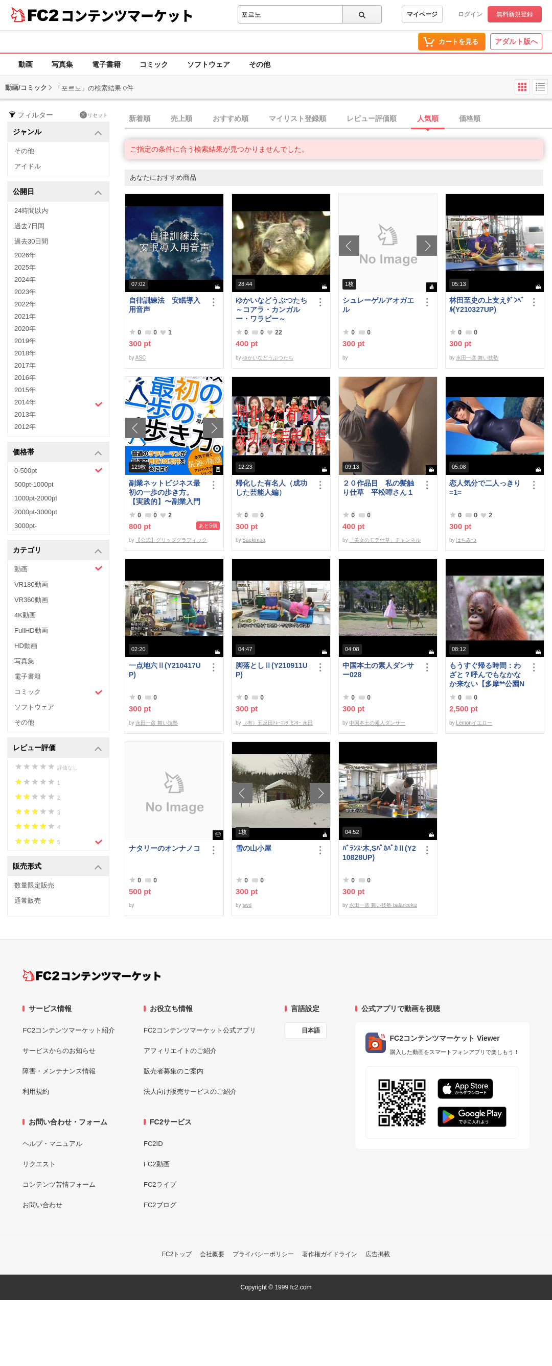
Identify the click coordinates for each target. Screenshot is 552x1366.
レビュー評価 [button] (57, 748)
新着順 (139, 118)
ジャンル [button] (57, 132)
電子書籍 (106, 64)
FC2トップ (177, 1254)
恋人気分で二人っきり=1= (485, 487)
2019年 (25, 341)
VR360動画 (31, 600)
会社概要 (212, 1254)
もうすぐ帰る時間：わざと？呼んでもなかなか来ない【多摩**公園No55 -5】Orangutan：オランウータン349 (486, 674)
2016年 (25, 377)
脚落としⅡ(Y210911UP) (272, 670)
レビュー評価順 (372, 118)
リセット (94, 114)
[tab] (338, 119)
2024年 (25, 279)
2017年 (25, 365)
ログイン (470, 14)
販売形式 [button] (57, 867)
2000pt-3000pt (35, 512)
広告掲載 (377, 1254)
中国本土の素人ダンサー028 (378, 670)
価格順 (469, 118)
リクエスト (39, 1164)
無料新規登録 (514, 14)
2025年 (25, 267)
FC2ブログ (160, 1205)
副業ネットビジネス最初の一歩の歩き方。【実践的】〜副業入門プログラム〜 (164, 492)
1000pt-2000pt (35, 498)
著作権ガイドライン (329, 1254)
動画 (25, 64)
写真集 (62, 64)
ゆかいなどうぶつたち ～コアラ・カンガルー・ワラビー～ (273, 309)
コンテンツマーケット (127, 15)
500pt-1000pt (34, 484)
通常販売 (27, 900)
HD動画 (25, 646)
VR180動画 (31, 584)
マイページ (422, 14)
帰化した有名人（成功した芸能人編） (271, 487)
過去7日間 (29, 226)
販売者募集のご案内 (173, 1071)
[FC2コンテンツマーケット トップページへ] (91, 975)
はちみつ (466, 540)
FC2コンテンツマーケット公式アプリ (200, 1030)
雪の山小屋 (253, 848)
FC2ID (153, 1143)
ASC (140, 358)
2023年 (25, 292)
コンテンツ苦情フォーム (59, 1184)
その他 (259, 64)
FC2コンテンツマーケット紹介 (68, 1030)
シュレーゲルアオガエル (378, 305)
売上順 (181, 118)
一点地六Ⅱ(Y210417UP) (165, 670)
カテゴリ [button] (57, 551)
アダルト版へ (516, 41)
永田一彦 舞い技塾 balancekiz (383, 905)
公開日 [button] (57, 192)
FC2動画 (157, 1164)
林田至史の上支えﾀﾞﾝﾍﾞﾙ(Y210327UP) (486, 305)
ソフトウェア (208, 64)
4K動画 (25, 615)
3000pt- (25, 526)
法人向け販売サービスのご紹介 (190, 1091)
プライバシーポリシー (263, 1254)
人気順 (428, 118)
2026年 (25, 255)
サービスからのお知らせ (59, 1051)
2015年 (25, 390)
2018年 (25, 353)
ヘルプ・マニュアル (52, 1143)
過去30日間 (31, 241)
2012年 (25, 426)
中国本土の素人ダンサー (377, 723)
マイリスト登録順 (297, 118)
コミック (154, 64)
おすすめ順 (230, 118)
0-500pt (58, 470)
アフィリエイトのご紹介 (180, 1051)
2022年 (25, 304)
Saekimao (253, 540)
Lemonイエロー (474, 723)
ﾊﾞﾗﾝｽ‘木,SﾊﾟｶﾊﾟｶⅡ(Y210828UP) (379, 852)
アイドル (27, 166)
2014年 (58, 403)
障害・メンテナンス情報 (59, 1071)
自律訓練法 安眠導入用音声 (164, 305)
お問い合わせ (42, 1205)
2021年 (25, 316)
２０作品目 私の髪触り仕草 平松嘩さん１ (378, 487)
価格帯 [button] (57, 453)
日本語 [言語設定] (311, 1030)
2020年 (25, 328)
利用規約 (35, 1091)
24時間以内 (31, 210)
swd (246, 905)
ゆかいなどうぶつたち (267, 358)
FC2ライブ (160, 1184)
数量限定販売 (34, 885)
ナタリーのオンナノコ (164, 848)
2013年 (25, 414)
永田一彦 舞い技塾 (477, 358)
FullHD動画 (31, 630)
